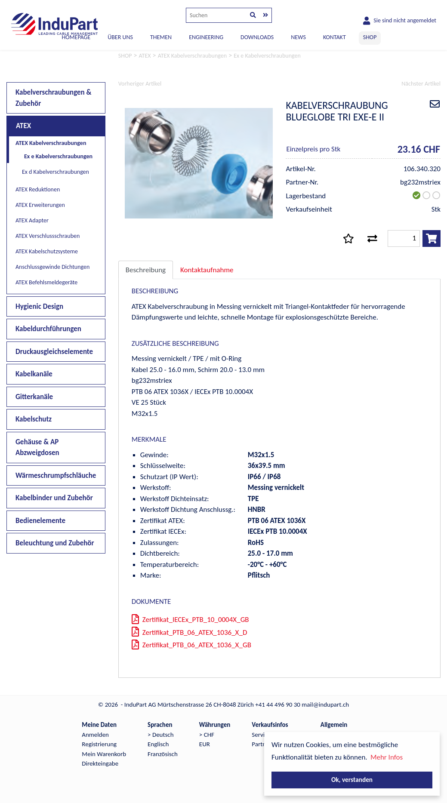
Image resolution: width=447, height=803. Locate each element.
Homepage (76, 37)
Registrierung (99, 744)
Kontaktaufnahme (206, 269)
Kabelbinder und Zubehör (54, 497)
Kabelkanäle (33, 373)
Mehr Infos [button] (386, 757)
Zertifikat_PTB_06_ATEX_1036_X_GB (191, 644)
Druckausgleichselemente (54, 351)
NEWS (298, 37)
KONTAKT (334, 37)
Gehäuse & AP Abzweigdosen (37, 447)
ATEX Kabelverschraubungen (50, 143)
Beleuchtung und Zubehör (54, 543)
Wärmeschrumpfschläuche (55, 475)
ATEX (23, 125)
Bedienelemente (40, 520)
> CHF (206, 734)
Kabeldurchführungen (48, 328)
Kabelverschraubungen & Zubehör (53, 98)
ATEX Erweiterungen (40, 205)
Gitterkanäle (34, 396)
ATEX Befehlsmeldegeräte (46, 282)
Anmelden (95, 734)
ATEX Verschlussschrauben (47, 236)
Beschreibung (146, 269)
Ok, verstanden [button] (352, 779)
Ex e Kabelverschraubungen (58, 156)
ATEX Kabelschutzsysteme (46, 251)
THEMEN (161, 37)
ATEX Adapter (32, 220)
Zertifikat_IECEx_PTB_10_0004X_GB (190, 619)
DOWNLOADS (257, 37)
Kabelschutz (33, 419)
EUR (204, 744)
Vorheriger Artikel (139, 83)
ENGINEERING (206, 37)
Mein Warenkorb (104, 754)
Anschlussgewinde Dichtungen (52, 267)
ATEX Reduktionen (37, 189)
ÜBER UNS (120, 37)
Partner (261, 744)
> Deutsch (161, 734)
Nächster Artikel (421, 83)
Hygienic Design (39, 306)
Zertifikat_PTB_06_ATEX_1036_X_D (189, 632)
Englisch (158, 744)
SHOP (370, 37)
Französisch (163, 754)
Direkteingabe (100, 763)
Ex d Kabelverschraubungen (55, 171)
